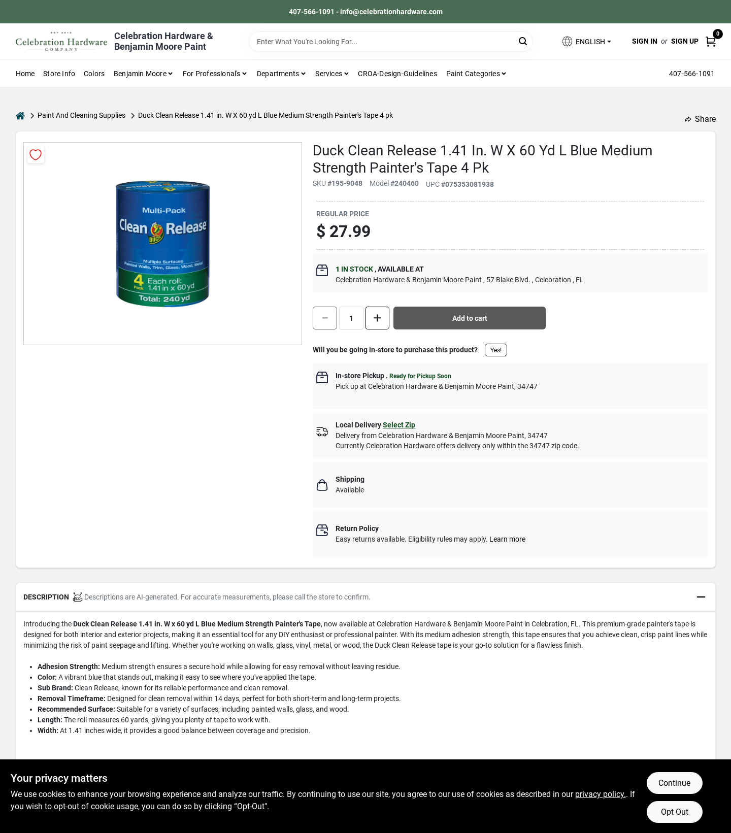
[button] (586, 41)
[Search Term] (391, 41)
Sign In (644, 41)
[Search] (523, 40)
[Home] (20, 115)
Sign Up (685, 41)
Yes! (496, 350)
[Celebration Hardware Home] (61, 41)
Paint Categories (473, 74)
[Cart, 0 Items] (711, 41)
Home (25, 74)
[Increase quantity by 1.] (377, 318)
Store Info (59, 74)
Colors (94, 74)
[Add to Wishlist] (36, 154)
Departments (278, 74)
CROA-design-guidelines (397, 74)
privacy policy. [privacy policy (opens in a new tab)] (600, 794)
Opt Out (674, 812)
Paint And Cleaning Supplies (81, 115)
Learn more (507, 539)
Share (700, 119)
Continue (674, 783)
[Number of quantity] (351, 318)
